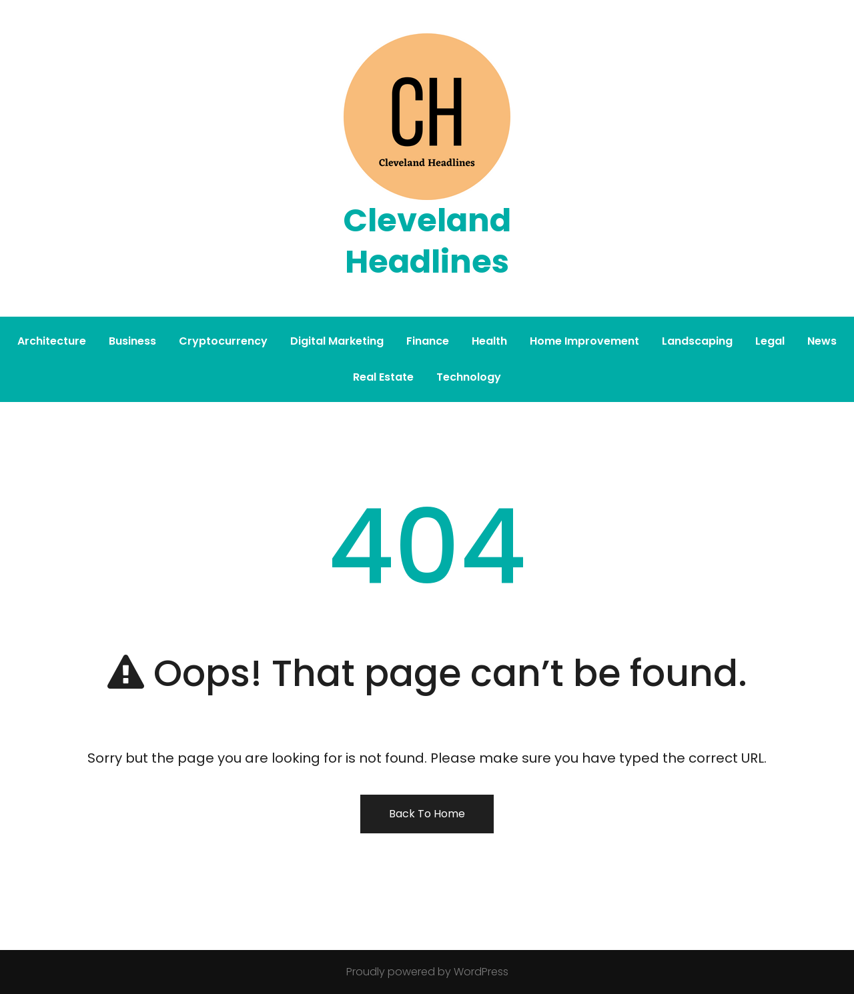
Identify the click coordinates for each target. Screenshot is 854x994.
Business (132, 341)
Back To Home (427, 813)
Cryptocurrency (223, 341)
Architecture (51, 341)
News (822, 341)
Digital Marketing (337, 341)
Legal (770, 341)
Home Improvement (584, 341)
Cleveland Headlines (427, 241)
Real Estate (383, 377)
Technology (468, 377)
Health (489, 341)
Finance (427, 341)
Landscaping (697, 341)
